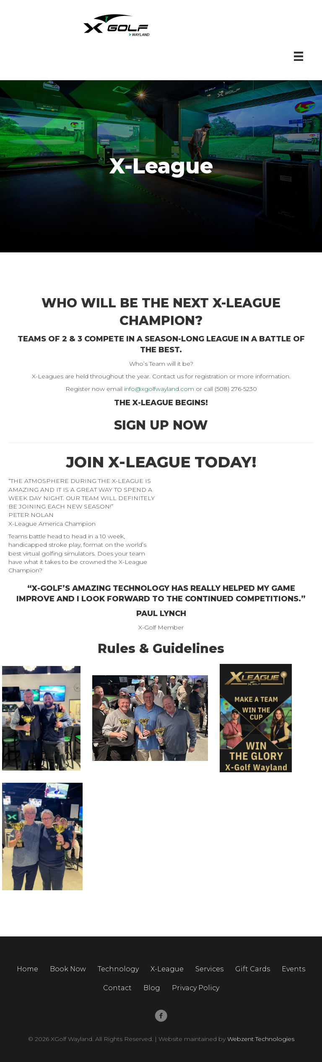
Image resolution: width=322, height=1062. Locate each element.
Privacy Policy (195, 988)
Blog (151, 988)
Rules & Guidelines (161, 648)
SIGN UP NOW (161, 425)
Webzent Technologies (260, 1039)
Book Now (68, 969)
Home (27, 969)
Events (293, 969)
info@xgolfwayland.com (159, 389)
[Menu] (298, 56)
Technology (118, 969)
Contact (117, 988)
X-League (167, 969)
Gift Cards (252, 969)
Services (209, 969)
